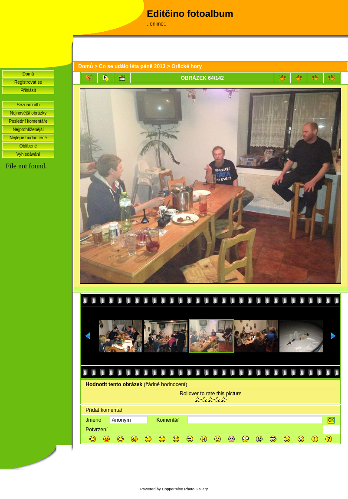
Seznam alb (28, 104)
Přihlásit (28, 90)
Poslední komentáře (28, 121)
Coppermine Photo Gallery (185, 489)
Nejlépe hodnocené (28, 137)
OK (331, 420)
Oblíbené (28, 146)
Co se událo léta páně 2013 (132, 66)
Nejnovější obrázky (28, 113)
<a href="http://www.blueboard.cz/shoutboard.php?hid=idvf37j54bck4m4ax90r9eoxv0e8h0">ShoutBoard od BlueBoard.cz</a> (35, 278)
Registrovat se (28, 82)
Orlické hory (186, 66)
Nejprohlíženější (28, 129)
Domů (28, 74)
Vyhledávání (28, 154)
